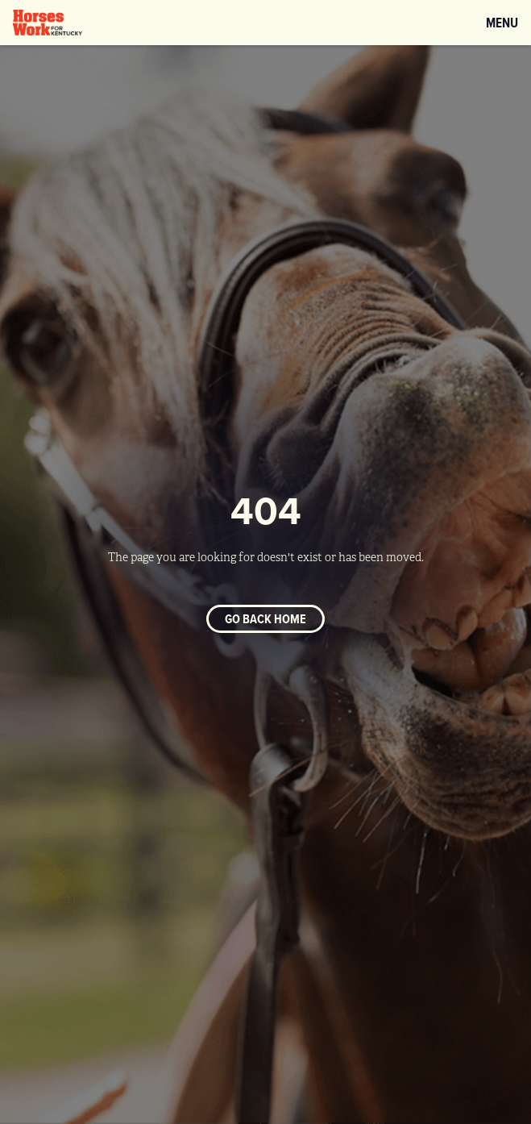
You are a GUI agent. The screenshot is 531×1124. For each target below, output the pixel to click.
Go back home (265, 619)
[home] (47, 22)
